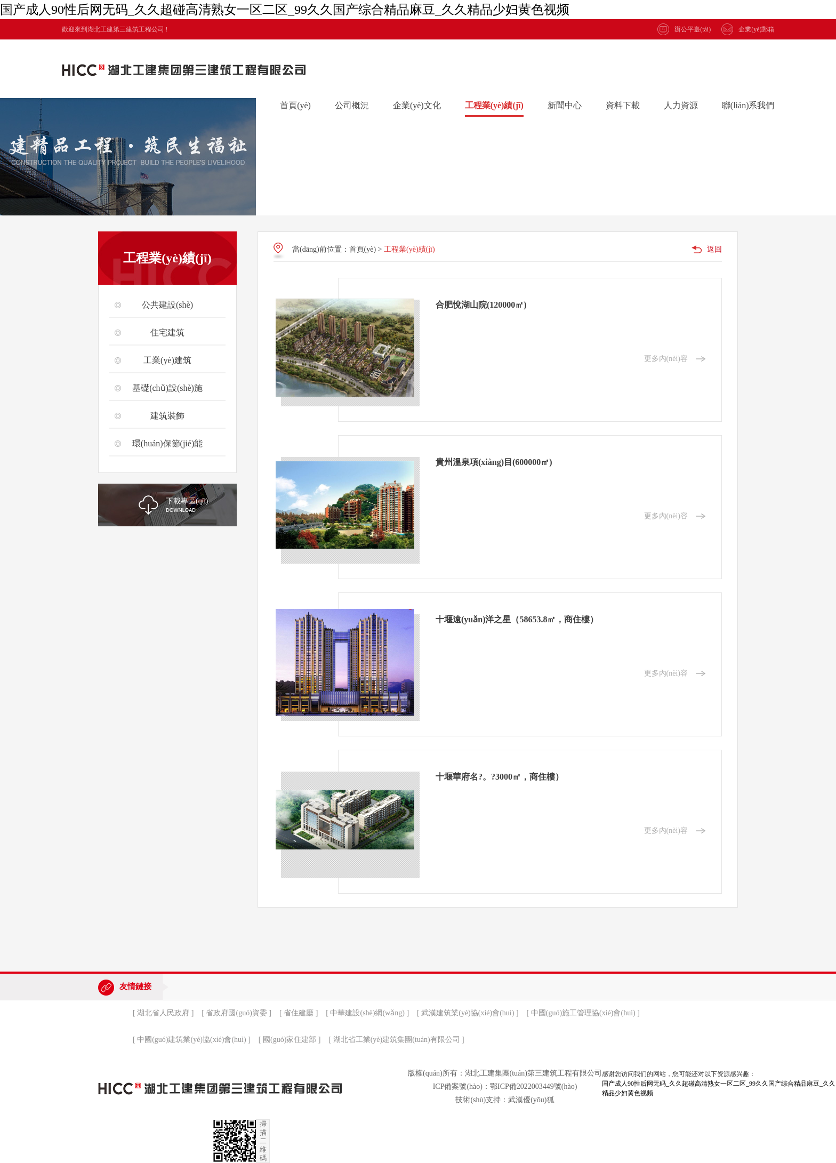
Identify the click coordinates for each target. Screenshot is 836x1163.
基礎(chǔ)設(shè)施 (167, 387)
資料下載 (623, 105)
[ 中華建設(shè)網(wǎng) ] (367, 1013)
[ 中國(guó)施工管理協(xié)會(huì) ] (583, 1013)
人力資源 (681, 105)
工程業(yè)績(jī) (494, 105)
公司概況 (352, 105)
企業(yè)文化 (417, 105)
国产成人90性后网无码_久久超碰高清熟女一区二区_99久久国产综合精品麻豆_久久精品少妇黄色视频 (284, 10)
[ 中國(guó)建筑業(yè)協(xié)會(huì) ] (192, 1040)
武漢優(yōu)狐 (531, 1100)
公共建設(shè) (167, 304)
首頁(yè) (295, 105)
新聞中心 (565, 105)
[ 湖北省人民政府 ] (163, 1013)
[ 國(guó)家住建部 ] (290, 1040)
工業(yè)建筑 (167, 360)
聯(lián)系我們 (748, 105)
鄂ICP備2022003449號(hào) (533, 1086)
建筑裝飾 (167, 415)
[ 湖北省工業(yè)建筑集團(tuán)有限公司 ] (396, 1040)
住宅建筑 (167, 332)
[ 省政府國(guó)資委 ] (236, 1013)
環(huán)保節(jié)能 (167, 443)
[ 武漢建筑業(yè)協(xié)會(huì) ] (468, 1013)
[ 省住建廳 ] (298, 1013)
